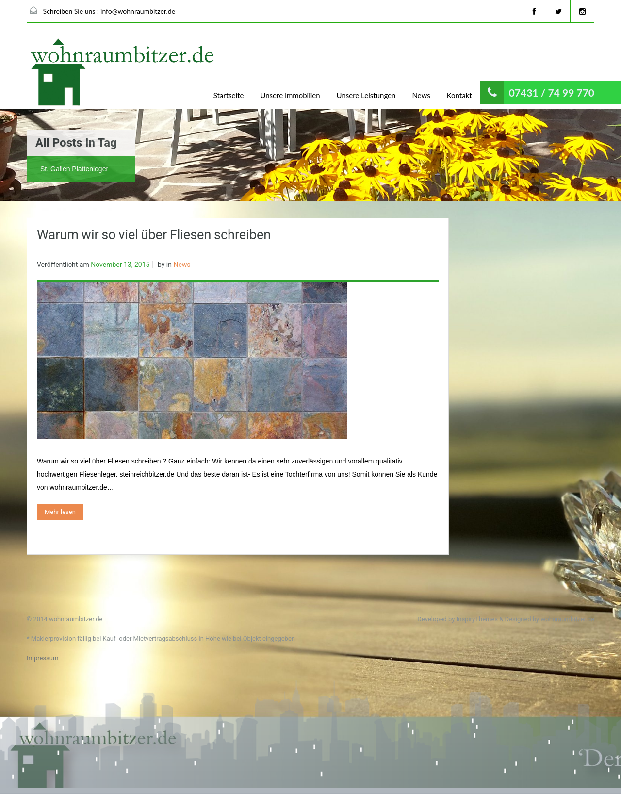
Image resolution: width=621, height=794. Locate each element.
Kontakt (459, 95)
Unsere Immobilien (290, 95)
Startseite (228, 95)
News (421, 95)
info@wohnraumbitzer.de (137, 11)
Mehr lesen (60, 511)
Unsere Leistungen (366, 95)
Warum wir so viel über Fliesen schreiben (154, 235)
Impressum (42, 658)
